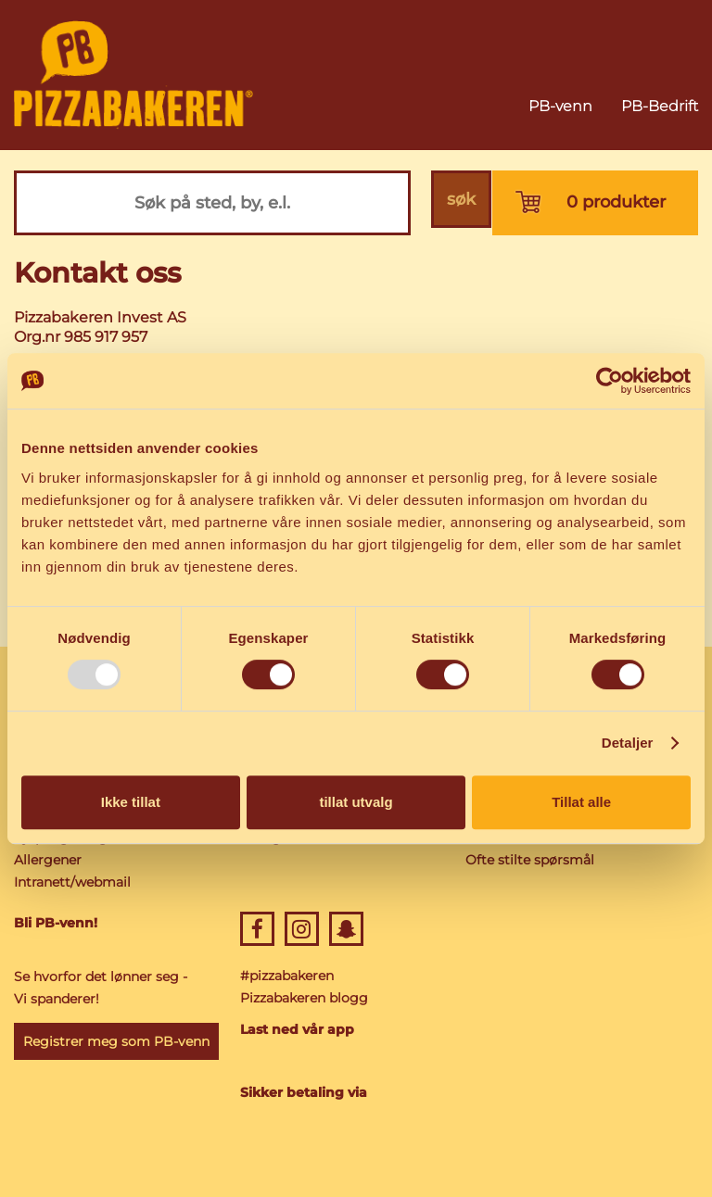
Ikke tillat (130, 802)
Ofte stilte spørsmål (529, 859)
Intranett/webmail (72, 882)
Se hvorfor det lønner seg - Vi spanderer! (100, 987)
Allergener (48, 859)
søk (458, 203)
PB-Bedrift (659, 106)
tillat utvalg (355, 802)
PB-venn (560, 106)
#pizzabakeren (287, 975)
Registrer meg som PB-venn (116, 1041)
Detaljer (628, 742)
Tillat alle (581, 802)
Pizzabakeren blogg (304, 997)
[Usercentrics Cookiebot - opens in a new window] (609, 381)
